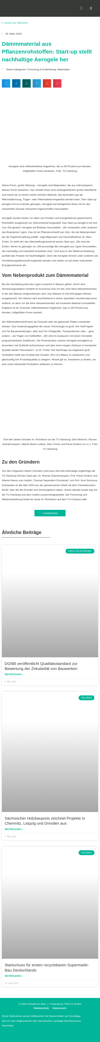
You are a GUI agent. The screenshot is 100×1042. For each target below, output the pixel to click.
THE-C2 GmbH (72, 1004)
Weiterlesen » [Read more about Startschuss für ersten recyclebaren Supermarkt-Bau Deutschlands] (14, 976)
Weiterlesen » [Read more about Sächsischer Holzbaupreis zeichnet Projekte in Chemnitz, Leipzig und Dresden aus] (14, 829)
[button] (81, 8)
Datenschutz (41, 1008)
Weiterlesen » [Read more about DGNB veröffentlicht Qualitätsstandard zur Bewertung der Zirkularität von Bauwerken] (14, 674)
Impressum (59, 1008)
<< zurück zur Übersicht (14, 22)
